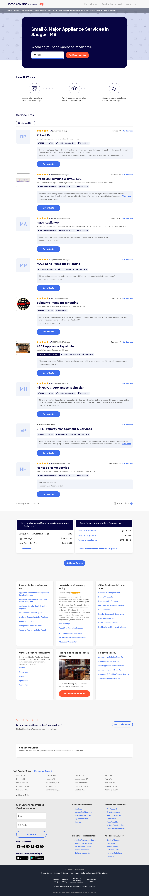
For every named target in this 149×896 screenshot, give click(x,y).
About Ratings (64, 624)
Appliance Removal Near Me (109, 670)
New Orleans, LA (81, 783)
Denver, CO (20, 779)
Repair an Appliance (87, 540)
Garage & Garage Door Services (111, 605)
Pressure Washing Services (109, 593)
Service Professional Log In (85, 840)
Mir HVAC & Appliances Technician (60, 387)
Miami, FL (108, 779)
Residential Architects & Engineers (112, 627)
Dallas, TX (108, 775)
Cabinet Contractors (106, 618)
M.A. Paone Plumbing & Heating (58, 263)
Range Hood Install (26, 621)
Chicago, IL (79, 775)
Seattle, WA (80, 790)
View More (126, 196)
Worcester (23, 685)
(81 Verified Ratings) (60, 131)
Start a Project (91, 4)
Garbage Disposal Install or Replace (33, 617)
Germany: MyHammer (61, 873)
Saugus (51, 10)
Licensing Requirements (116, 828)
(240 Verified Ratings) (61, 342)
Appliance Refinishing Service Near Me (113, 674)
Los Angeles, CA (81, 779)
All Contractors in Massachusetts (72, 638)
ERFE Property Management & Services (64, 429)
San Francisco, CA (53, 790)
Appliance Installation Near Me (110, 657)
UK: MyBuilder (103, 873)
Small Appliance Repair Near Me (111, 666)
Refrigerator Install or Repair (30, 626)
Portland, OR (51, 786)
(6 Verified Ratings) (60, 298)
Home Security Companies (109, 601)
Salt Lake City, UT (82, 786)
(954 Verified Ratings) (61, 463)
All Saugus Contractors (68, 642)
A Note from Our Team (116, 825)
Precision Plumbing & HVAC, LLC (59, 179)
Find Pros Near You (77, 55)
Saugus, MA (25, 123)
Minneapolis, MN (52, 783)
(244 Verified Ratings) (61, 218)
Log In (128, 4)
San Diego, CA (22, 790)
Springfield (23, 681)
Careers (110, 856)
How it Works (112, 847)
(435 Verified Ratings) (60, 260)
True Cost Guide (113, 812)
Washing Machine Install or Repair (32, 630)
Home (9, 10)
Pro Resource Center (82, 847)
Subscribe (31, 834)
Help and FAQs (113, 850)
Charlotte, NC (51, 775)
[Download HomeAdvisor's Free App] (23, 858)
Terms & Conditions (88, 887)
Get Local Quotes (74, 563)
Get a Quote (48, 164)
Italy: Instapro (74, 873)
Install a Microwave (87, 530)
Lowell (21, 676)
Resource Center (114, 815)
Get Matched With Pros (74, 693)
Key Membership (81, 819)
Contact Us (111, 843)
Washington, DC (111, 790)
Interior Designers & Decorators (111, 614)
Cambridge (23, 672)
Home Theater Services (107, 623)
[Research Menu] (140, 4)
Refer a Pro (111, 819)
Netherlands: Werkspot (89, 873)
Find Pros (78, 809)
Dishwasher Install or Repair (30, 613)
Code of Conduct (114, 840)
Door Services (104, 610)
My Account (112, 809)
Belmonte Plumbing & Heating (57, 302)
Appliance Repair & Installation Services (72, 10)
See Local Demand (122, 724)
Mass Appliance (48, 222)
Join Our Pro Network (112, 4)
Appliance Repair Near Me (108, 661)
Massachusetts (40, 10)
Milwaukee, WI (22, 783)
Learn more (27, 549)
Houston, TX (50, 779)
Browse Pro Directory (83, 812)
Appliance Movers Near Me (109, 678)
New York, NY (110, 783)
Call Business (127, 131)
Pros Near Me (112, 822)
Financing (78, 822)
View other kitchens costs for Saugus (98, 549)
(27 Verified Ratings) (60, 383)
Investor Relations (114, 853)
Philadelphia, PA (22, 786)
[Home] (25, 4)
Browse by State (43, 771)
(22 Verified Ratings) (60, 175)
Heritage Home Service (53, 467)
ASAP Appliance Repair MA (55, 346)
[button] (74, 769)
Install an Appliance (87, 535)
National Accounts (82, 853)
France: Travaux (46, 873)
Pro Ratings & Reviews (23, 10)
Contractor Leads (81, 850)
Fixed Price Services (82, 815)
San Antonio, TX (111, 786)
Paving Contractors (106, 597)
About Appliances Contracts (70, 633)
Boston (22, 668)
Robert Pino (45, 135)
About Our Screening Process (71, 628)
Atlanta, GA (20, 775)
